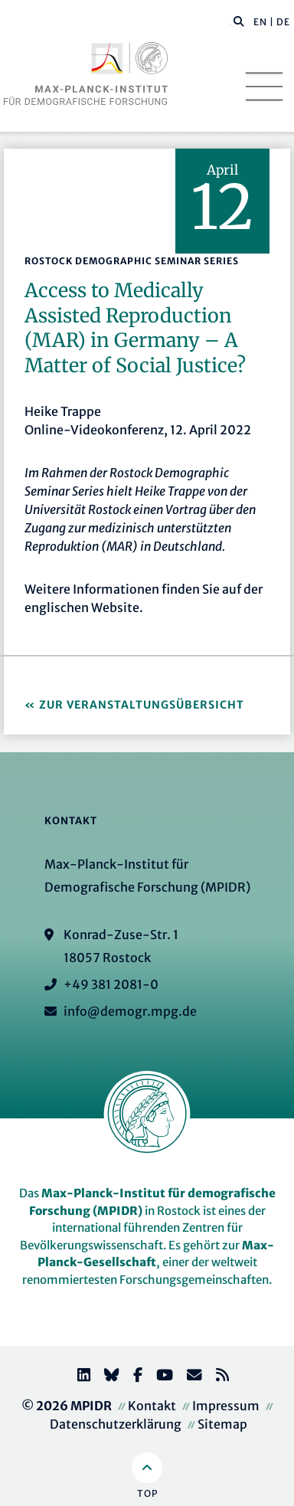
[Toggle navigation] (264, 87)
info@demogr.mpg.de (130, 1011)
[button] (239, 20)
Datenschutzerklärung (115, 1424)
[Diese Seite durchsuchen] (230, 22)
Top (147, 1493)
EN (260, 22)
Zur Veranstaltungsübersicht (141, 705)
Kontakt (152, 1405)
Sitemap (222, 1424)
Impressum (226, 1405)
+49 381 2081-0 (111, 984)
